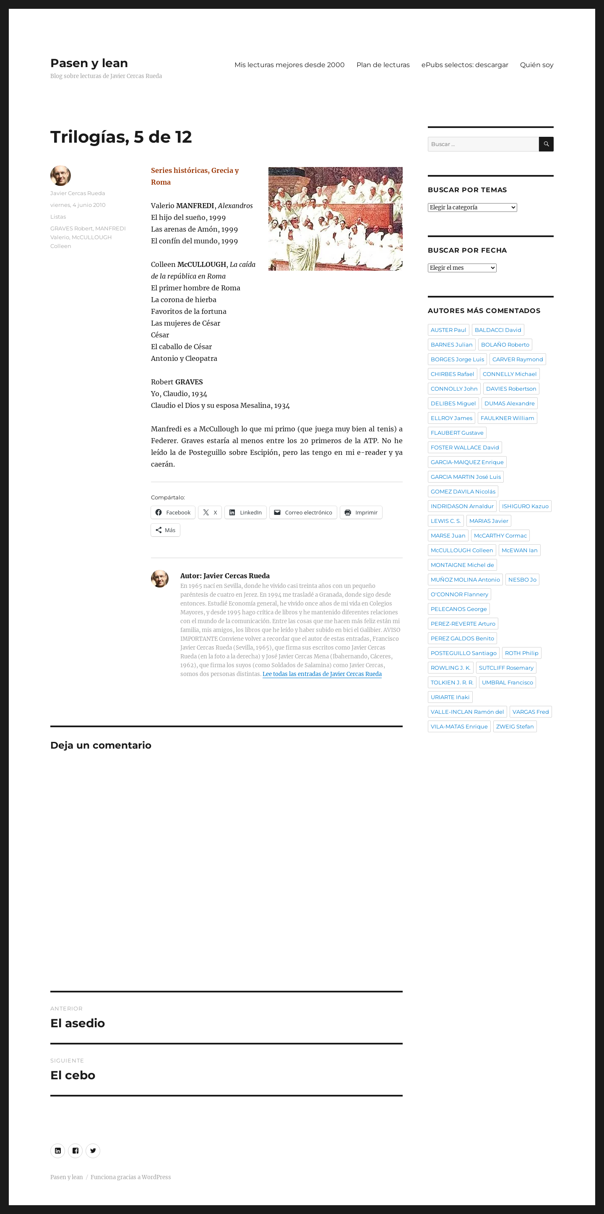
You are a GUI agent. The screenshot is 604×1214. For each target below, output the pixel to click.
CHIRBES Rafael (452, 374)
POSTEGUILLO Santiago (464, 653)
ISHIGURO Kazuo (525, 506)
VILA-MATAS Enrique (459, 726)
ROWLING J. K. (451, 667)
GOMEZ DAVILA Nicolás (463, 491)
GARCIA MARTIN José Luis (466, 476)
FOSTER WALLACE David (465, 447)
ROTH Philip (522, 653)
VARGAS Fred (531, 711)
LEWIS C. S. (446, 520)
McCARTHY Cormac (500, 535)
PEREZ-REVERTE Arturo (463, 623)
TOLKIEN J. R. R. (452, 682)
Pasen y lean (89, 63)
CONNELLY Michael (510, 374)
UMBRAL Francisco (507, 682)
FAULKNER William (507, 418)
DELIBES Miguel (453, 403)
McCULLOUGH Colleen (462, 550)
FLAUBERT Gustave (457, 432)
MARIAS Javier (488, 520)
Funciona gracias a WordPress (131, 1177)
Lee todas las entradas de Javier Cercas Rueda (322, 674)
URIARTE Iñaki (450, 697)
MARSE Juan (448, 535)
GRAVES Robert (71, 228)
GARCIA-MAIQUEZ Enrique (467, 462)
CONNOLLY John (454, 388)
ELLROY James (451, 418)
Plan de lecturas (383, 65)
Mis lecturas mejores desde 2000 (289, 65)
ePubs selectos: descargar (465, 65)
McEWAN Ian (520, 550)
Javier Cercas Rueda (77, 193)
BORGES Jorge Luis (457, 359)
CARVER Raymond (517, 359)
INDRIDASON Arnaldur (462, 506)
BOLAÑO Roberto (505, 344)
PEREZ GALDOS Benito (462, 638)
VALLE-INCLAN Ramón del (467, 711)
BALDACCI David (498, 329)
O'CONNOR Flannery (459, 594)
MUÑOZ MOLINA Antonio (465, 579)
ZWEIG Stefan (515, 726)
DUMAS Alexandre (509, 403)
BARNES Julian (452, 344)
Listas (58, 216)
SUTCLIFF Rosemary (506, 667)
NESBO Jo (522, 579)
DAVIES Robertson (511, 388)
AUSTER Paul (448, 329)
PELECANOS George (459, 609)
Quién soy (537, 65)
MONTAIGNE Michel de (462, 564)
